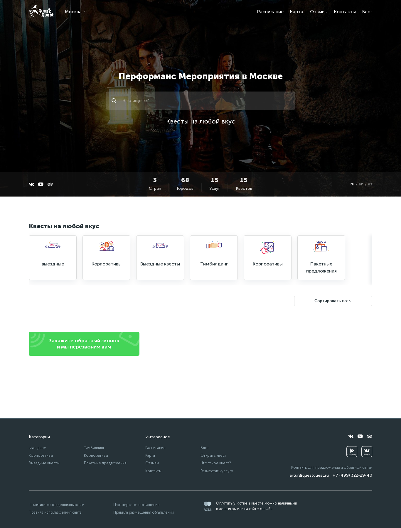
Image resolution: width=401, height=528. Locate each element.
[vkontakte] (31, 184)
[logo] (41, 11)
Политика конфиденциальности (56, 504)
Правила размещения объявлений (143, 512)
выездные (37, 448)
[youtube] (40, 184)
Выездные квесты (44, 463)
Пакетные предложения (105, 463)
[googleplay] (351, 451)
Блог (367, 11)
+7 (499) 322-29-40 (352, 475)
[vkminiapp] (366, 451)
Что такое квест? (216, 463)
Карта (296, 11)
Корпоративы (41, 455)
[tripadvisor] (50, 184)
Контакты (345, 11)
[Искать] (115, 100)
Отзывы (319, 11)
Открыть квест (213, 455)
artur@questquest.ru (309, 475)
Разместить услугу (217, 471)
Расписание (270, 11)
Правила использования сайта (55, 512)
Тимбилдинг (94, 448)
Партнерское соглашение (136, 504)
